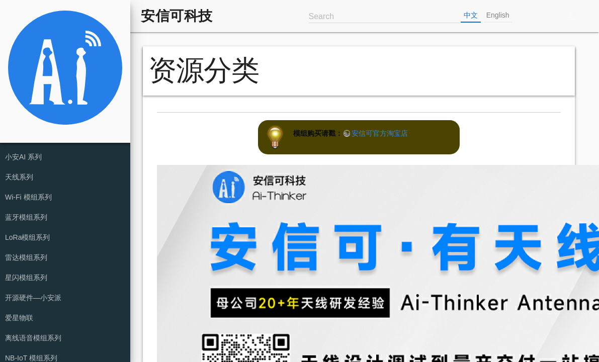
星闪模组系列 (26, 278)
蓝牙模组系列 (26, 217)
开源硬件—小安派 (33, 298)
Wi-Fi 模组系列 (28, 197)
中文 (471, 15)
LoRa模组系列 (27, 237)
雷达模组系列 (26, 257)
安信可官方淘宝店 (380, 133)
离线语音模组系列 (33, 338)
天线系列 (19, 177)
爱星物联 (19, 318)
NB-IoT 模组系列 (31, 358)
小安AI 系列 (23, 157)
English (497, 15)
